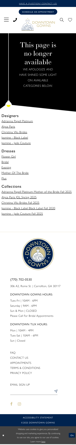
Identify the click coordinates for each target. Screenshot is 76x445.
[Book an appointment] (38, 12)
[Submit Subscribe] (55, 392)
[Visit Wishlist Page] (70, 19)
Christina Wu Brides (14, 132)
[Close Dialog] (3, 436)
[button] (6, 20)
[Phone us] (15, 19)
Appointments (20, 363)
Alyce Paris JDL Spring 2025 (19, 197)
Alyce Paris (8, 127)
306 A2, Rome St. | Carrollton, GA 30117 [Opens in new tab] (35, 286)
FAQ (13, 353)
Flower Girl (9, 157)
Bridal (5, 162)
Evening (6, 167)
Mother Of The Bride (15, 173)
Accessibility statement (38, 418)
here (43, 442)
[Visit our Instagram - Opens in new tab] (19, 405)
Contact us (19, 358)
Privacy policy (21, 373)
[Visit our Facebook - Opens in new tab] (11, 405)
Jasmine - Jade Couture (16, 143)
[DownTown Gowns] (38, 24)
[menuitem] (6, 20)
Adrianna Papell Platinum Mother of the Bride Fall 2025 (37, 192)
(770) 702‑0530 (21, 280)
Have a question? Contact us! (38, 3)
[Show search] (62, 19)
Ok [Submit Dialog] (72, 436)
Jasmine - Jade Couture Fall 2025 (22, 214)
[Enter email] (34, 392)
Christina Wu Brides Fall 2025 (20, 203)
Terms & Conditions (25, 368)
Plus (4, 178)
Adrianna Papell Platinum (17, 121)
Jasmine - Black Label (15, 138)
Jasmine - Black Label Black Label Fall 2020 (28, 208)
